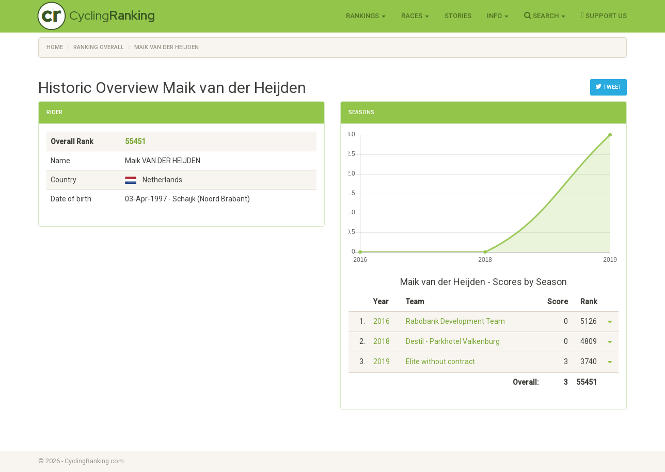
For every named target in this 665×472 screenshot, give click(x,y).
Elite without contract (440, 361)
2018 (381, 341)
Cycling (112, 15)
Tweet (608, 86)
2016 (381, 321)
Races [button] (415, 16)
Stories (458, 16)
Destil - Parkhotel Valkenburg (453, 341)
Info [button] (498, 16)
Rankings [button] (366, 16)
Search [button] (544, 15)
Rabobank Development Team (455, 321)
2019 (381, 361)
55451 (135, 141)
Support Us (604, 15)
